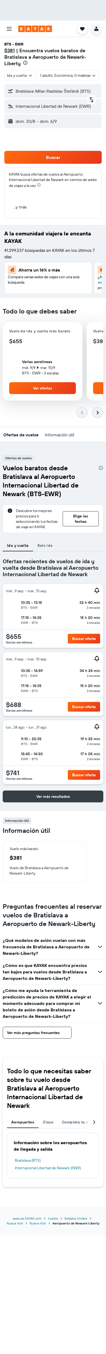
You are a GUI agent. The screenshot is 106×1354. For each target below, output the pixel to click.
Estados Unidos (76, 1218)
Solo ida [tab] (45, 545)
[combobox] (19, 75)
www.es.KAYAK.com (27, 1218)
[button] (9, 29)
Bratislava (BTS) (28, 1160)
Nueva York (15, 1223)
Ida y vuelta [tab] (18, 545)
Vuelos (53, 1218)
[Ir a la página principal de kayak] (35, 29)
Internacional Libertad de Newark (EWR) (48, 1167)
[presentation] (25, 62)
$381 (9, 50)
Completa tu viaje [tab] (78, 1122)
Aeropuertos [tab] (22, 1122)
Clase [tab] (48, 1122)
